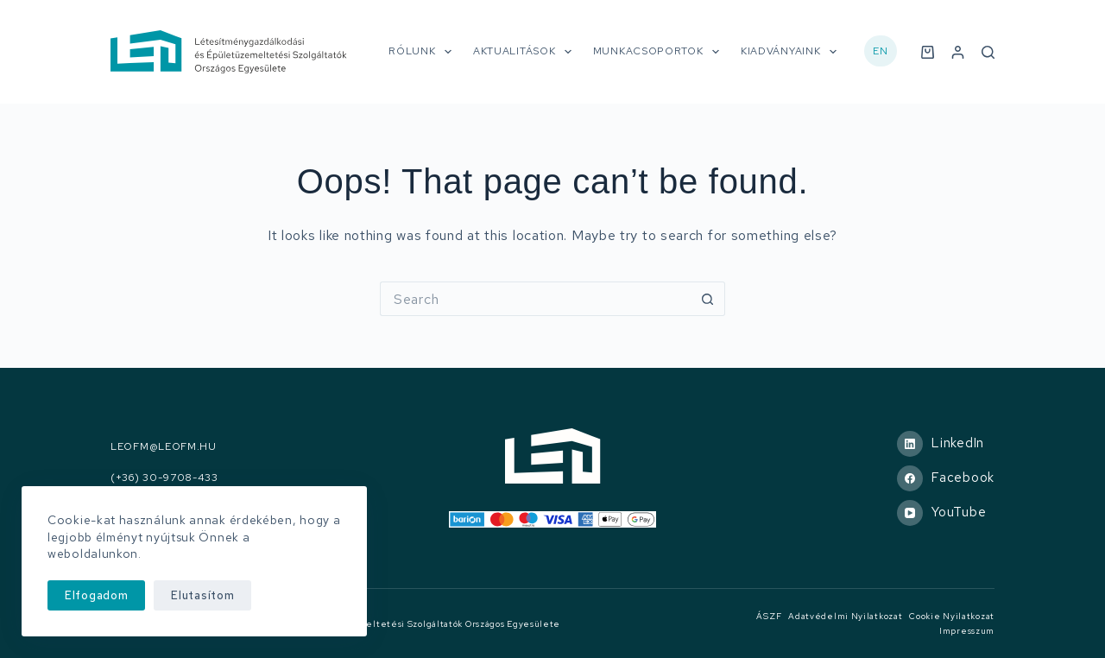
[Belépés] (957, 52)
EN (880, 51)
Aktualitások (525, 51)
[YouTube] (945, 513)
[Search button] (708, 299)
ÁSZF (768, 616)
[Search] (988, 52)
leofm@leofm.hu (163, 446)
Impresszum (966, 630)
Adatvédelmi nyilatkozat (845, 616)
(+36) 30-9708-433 (164, 477)
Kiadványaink (792, 51)
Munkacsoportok (659, 51)
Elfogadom (96, 595)
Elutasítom (202, 595)
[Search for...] (535, 299)
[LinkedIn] (945, 444)
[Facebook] (945, 478)
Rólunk (423, 51)
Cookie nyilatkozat (951, 616)
